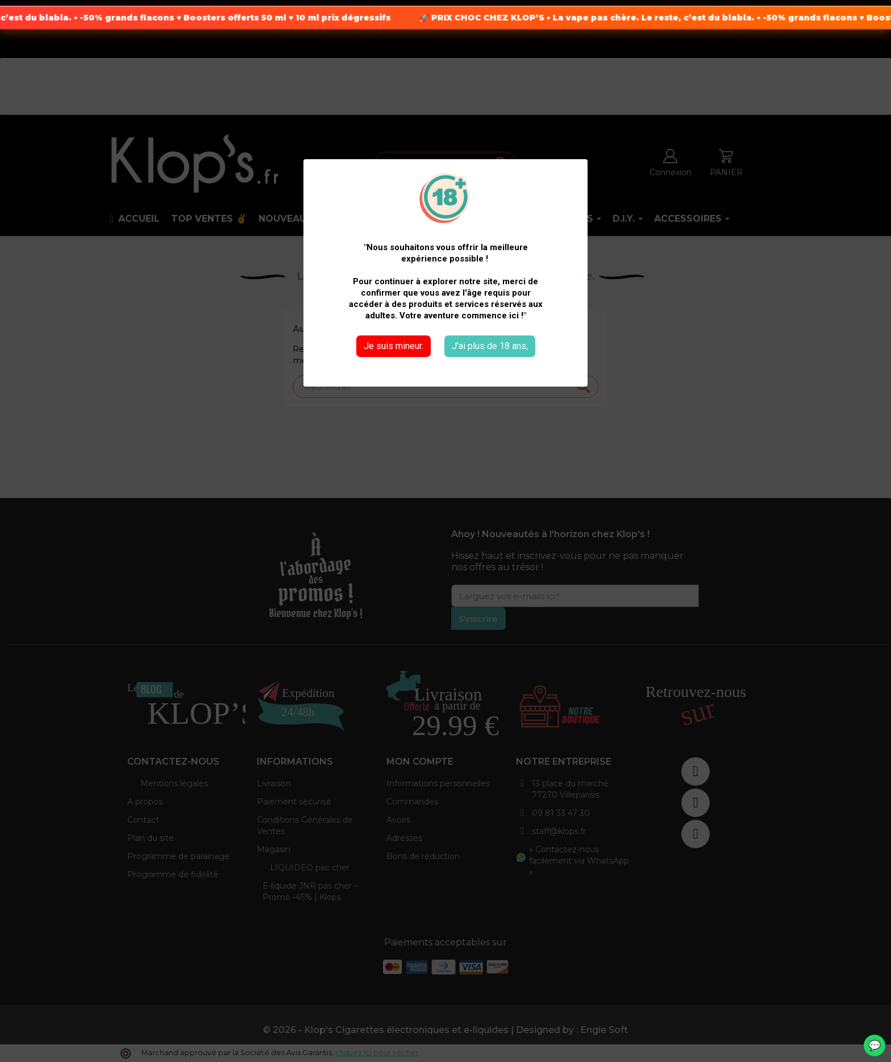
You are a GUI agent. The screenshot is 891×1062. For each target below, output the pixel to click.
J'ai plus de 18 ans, (490, 346)
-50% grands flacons (154, 18)
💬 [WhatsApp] (874, 1045)
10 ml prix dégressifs (369, 18)
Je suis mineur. (393, 346)
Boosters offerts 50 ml (261, 18)
